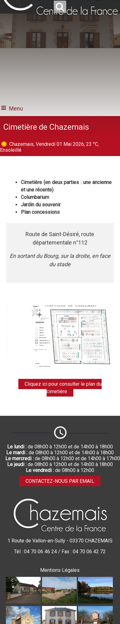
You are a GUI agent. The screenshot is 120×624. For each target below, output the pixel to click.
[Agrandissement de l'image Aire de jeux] (59, 602)
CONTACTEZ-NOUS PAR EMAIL (59, 481)
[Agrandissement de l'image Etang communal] (95, 602)
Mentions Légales (60, 570)
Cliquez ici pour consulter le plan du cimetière (63, 387)
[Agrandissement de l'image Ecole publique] (23, 602)
